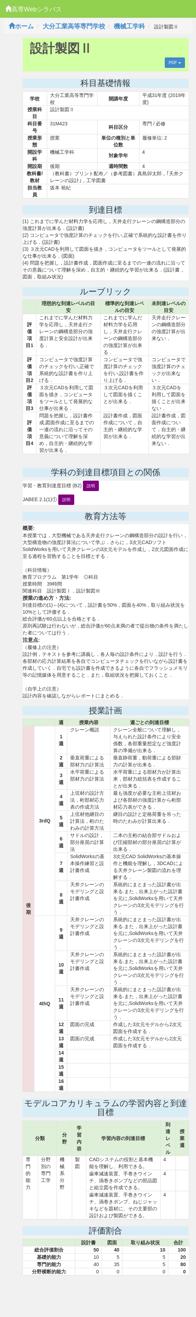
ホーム (21, 26)
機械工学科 (129, 26)
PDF (175, 62)
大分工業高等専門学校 (74, 26)
